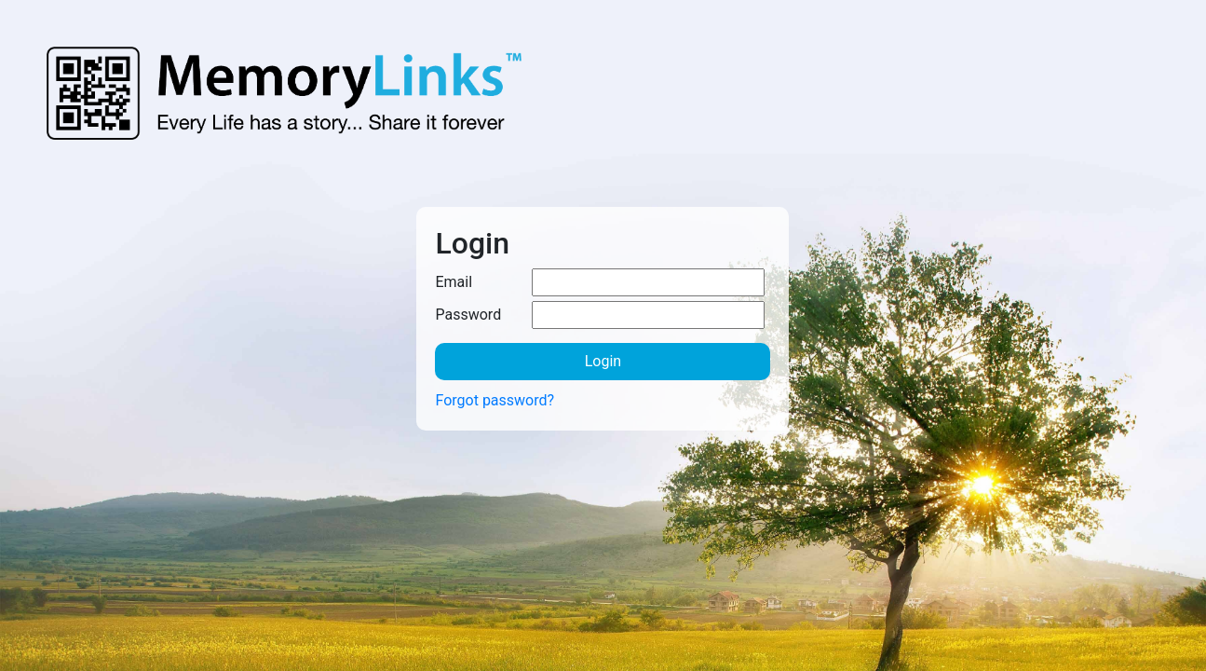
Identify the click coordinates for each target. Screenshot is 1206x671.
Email (453, 282)
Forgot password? (494, 400)
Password (468, 314)
